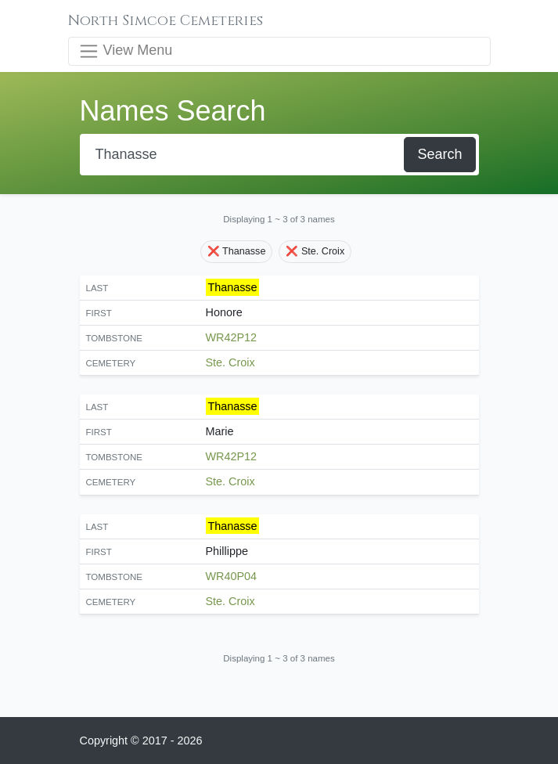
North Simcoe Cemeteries (165, 21)
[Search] (244, 154)
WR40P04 (231, 576)
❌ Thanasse (236, 251)
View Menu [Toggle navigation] (125, 51)
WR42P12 (231, 337)
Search (439, 154)
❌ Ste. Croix (315, 251)
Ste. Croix (230, 362)
